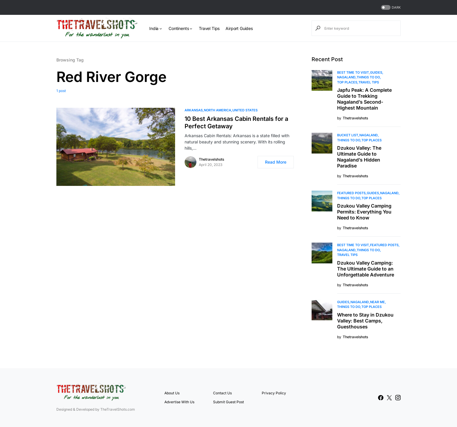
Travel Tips (368, 82)
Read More (275, 162)
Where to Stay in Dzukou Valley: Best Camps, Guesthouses (365, 321)
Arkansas (194, 110)
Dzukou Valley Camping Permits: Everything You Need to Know (364, 212)
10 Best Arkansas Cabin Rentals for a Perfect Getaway (236, 122)
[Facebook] (380, 397)
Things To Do (368, 77)
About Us (172, 393)
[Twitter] (389, 397)
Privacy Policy (274, 393)
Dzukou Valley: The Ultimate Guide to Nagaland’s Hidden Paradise (359, 157)
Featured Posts (351, 193)
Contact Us (222, 393)
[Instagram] (398, 397)
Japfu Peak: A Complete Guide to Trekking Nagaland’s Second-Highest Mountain (364, 99)
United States (245, 110)
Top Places (347, 82)
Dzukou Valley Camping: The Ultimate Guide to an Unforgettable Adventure (365, 269)
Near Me (377, 302)
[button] (390, 7)
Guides (376, 72)
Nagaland (346, 77)
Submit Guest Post (228, 402)
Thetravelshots (211, 159)
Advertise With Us (179, 402)
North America (217, 110)
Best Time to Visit (353, 72)
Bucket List (347, 135)
